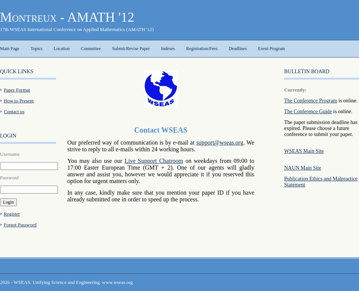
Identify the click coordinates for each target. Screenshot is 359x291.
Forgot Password (20, 224)
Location (61, 48)
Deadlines (238, 48)
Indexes (168, 48)
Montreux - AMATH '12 (67, 17)
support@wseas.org (219, 142)
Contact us (14, 111)
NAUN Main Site (302, 168)
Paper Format (17, 90)
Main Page (9, 48)
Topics (37, 48)
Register (12, 214)
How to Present (19, 100)
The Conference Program (310, 100)
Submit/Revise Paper (131, 48)
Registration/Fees (202, 48)
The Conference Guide (308, 111)
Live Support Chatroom (154, 161)
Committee (91, 48)
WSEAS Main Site (304, 151)
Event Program (271, 48)
